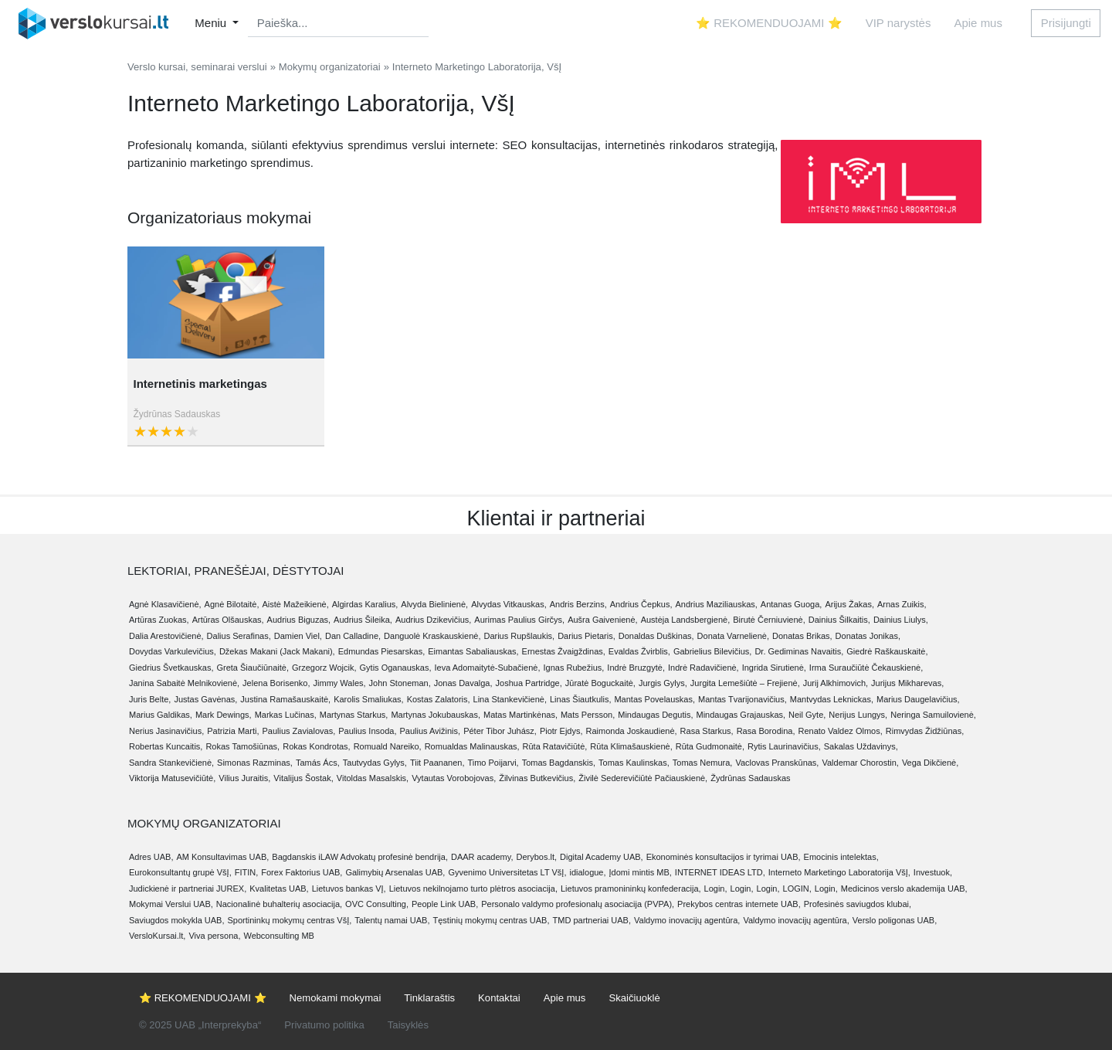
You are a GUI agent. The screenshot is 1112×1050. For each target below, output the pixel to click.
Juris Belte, (150, 699)
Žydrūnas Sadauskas (177, 414)
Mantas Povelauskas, (654, 699)
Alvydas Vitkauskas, (509, 604)
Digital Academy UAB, (601, 856)
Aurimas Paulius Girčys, (519, 619)
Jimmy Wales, (340, 683)
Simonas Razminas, (255, 762)
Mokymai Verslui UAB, (171, 904)
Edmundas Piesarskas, (381, 651)
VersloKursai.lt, (157, 935)
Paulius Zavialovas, (298, 731)
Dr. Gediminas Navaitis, (798, 651)
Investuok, (933, 872)
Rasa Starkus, (707, 731)
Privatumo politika (324, 1025)
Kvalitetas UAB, (278, 888)
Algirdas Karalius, (365, 604)
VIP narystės (898, 22)
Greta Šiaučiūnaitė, (252, 667)
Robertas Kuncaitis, (165, 746)
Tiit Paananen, (437, 762)
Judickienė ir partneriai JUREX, (187, 888)
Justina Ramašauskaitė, (285, 699)
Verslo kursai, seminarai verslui (197, 67)
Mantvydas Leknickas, (831, 699)
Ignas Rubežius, (573, 667)
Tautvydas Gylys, (375, 762)
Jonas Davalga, (463, 683)
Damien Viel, (298, 636)
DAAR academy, (482, 856)
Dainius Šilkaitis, (839, 619)
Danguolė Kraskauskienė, (432, 636)
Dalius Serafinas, (239, 636)
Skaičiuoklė (634, 998)
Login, (715, 888)
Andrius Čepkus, (641, 604)
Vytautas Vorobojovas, (454, 778)
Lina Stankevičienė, (510, 699)
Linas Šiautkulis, (581, 699)
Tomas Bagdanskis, (558, 762)
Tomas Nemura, (703, 762)
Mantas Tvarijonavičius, (742, 699)
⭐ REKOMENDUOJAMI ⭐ (769, 22)
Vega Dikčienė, (930, 762)
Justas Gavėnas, (205, 699)
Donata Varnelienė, (733, 636)
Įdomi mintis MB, (640, 872)
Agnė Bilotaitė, (232, 604)
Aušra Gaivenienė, (603, 619)
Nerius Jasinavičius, (166, 731)
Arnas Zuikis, (902, 604)
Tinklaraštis (429, 998)
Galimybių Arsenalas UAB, (395, 872)
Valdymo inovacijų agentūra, (687, 920)
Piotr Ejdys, (561, 731)
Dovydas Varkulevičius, (172, 651)
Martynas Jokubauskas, (435, 714)
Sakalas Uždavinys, (861, 746)
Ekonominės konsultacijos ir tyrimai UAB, (723, 856)
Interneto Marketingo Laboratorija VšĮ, (839, 872)
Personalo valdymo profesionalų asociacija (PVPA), (577, 904)
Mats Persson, (588, 714)
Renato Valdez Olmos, (840, 731)
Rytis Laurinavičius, (784, 746)
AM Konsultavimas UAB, (222, 856)
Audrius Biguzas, (299, 619)
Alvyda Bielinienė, (434, 604)
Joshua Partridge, (529, 683)
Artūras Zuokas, (159, 619)
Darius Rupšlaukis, (518, 636)
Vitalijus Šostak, (303, 778)
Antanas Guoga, (791, 604)
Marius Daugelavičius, (918, 699)
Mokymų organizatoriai (330, 67)
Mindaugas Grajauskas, (741, 714)
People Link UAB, (445, 904)
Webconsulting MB (278, 935)
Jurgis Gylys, (663, 683)
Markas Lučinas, (286, 714)
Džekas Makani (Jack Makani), (277, 651)
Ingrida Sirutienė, (774, 667)
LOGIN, (797, 888)
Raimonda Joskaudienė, (631, 731)
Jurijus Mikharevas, (907, 683)
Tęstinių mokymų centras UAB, (491, 920)
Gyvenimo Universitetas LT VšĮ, (507, 872)
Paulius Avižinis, (429, 731)
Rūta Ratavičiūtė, (555, 746)
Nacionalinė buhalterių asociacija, (279, 904)
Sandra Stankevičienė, (171, 762)
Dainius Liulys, (900, 619)
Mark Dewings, (223, 714)
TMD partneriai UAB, (592, 920)
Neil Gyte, (807, 714)
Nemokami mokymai (335, 998)
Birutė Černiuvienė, (769, 619)
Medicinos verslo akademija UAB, (904, 888)
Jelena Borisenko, (276, 683)
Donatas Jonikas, (868, 636)
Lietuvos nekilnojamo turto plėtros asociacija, (473, 888)
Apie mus (978, 22)
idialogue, (587, 872)
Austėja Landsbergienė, (686, 619)
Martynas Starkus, (354, 714)
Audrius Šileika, (363, 619)
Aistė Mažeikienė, (296, 604)
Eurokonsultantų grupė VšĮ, (180, 872)
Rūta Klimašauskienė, (631, 746)
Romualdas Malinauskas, (472, 746)
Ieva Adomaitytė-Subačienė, (487, 667)
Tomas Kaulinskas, (634, 762)
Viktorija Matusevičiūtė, (172, 778)
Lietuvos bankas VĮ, (349, 888)
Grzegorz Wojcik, (324, 667)
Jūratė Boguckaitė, (600, 683)
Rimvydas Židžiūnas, (925, 731)
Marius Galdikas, (160, 714)
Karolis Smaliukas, (368, 699)
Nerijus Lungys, (858, 714)
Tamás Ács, (318, 762)
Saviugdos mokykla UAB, (177, 920)
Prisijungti (1066, 22)
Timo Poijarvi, (492, 762)
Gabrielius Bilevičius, (712, 651)
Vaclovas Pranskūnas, (777, 762)
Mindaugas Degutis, (655, 714)
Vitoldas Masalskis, (373, 778)
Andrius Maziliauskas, (716, 604)
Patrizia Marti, (233, 731)
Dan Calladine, (353, 636)
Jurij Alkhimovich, (835, 683)
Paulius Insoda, (367, 731)
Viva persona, (214, 935)
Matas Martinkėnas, (520, 714)
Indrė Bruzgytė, (636, 667)
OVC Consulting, (377, 904)
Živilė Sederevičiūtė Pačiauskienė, (642, 778)
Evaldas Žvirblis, (639, 651)
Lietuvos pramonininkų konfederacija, (631, 888)
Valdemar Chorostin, (860, 762)
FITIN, (247, 872)
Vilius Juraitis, (244, 778)
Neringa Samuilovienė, (933, 714)
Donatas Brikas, (802, 636)
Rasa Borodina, (766, 731)
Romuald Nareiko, (388, 746)
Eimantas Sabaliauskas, (473, 651)
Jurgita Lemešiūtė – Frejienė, (745, 683)
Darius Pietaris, (586, 636)
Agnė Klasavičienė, (165, 604)
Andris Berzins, (578, 604)
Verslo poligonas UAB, (895, 920)
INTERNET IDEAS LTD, (720, 872)
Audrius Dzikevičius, (433, 619)
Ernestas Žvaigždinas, (563, 651)
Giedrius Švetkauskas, (171, 667)
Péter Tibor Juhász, (500, 731)
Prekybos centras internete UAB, (739, 904)
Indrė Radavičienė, (703, 667)
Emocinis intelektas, (841, 856)
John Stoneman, (400, 683)
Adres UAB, (151, 856)
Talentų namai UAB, (391, 920)
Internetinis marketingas (200, 383)
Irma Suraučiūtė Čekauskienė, (866, 667)
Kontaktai (499, 998)
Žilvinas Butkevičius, (537, 778)
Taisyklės (408, 1025)
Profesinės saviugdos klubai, (857, 904)
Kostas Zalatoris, (438, 699)
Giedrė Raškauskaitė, (886, 651)
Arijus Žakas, (849, 604)
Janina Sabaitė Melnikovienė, (184, 683)
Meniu (212, 22)
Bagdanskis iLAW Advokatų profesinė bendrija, (360, 856)
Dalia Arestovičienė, (166, 636)
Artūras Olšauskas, (228, 619)
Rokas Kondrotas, (316, 746)
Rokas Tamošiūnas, (242, 746)
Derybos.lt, (536, 856)
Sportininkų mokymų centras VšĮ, (290, 920)
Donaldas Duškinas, (656, 636)
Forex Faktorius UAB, (301, 872)
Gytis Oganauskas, (396, 667)
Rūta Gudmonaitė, (710, 746)
